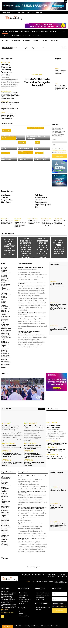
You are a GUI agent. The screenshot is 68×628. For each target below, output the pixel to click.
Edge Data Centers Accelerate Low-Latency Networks (30, 523)
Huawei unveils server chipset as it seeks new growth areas (10, 103)
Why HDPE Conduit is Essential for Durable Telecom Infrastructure (57, 284)
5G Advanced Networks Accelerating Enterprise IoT (5, 351)
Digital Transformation (7, 138)
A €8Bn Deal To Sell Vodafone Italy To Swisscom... (60, 72)
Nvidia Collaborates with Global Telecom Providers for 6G (6, 325)
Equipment (53, 281)
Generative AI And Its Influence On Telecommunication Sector (61, 87)
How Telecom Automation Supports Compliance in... (5, 482)
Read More (4, 609)
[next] (65, 48)
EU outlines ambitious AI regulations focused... (4, 530)
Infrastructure (5, 107)
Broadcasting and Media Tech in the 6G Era (30, 267)
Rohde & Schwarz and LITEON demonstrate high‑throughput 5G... (43, 201)
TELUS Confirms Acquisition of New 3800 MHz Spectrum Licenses (5, 364)
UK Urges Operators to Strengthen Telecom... (5, 489)
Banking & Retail (30, 423)
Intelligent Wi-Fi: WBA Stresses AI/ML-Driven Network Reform (31, 539)
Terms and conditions (59, 150)
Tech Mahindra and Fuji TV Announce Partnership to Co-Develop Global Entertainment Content (33, 455)
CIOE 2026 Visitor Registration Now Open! (7, 198)
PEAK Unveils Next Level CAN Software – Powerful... (34, 222)
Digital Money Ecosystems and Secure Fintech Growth (34, 427)
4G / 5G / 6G (5, 62)
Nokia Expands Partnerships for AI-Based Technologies (5, 318)
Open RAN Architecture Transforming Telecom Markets (5, 343)
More (38, 36)
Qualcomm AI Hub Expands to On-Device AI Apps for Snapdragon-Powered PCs (34, 463)
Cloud (37, 142)
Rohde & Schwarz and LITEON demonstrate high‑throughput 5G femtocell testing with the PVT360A (6, 335)
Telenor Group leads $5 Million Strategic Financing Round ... (7, 222)
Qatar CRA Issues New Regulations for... (4, 495)
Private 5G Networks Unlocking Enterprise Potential (6, 69)
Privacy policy (61, 152)
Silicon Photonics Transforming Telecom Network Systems (56, 457)
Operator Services (6, 91)
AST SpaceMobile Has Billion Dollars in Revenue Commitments (32, 492)
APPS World (6, 451)
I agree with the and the (59, 150)
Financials (43, 31)
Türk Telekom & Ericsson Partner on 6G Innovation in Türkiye (5, 311)
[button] (64, 31)
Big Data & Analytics (35, 128)
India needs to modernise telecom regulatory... (5, 537)
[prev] (62, 48)
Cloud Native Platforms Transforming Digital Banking (11, 446)
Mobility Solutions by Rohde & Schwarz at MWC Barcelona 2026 (58, 329)
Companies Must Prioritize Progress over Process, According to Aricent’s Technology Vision (9, 116)
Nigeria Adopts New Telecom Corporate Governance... (5, 508)
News (11, 31)
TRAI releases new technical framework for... (5, 525)
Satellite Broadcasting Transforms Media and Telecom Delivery (10, 427)
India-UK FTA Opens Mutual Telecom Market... (5, 514)
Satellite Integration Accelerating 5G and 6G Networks (6, 294)
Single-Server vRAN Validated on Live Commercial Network (29, 331)
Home (5, 31)
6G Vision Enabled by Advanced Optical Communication (30, 48)
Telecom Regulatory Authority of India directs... (5, 543)
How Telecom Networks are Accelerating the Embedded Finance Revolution (32, 447)
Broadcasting (7, 423)
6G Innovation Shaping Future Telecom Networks (5, 357)
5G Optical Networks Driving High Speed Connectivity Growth (5, 278)
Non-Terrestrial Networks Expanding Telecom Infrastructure (5, 286)
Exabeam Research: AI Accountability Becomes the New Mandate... (20, 224)
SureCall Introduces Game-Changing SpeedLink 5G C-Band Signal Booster (12, 454)
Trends (34, 31)
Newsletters (21, 12)
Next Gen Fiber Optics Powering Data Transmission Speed (56, 443)
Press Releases (22, 31)
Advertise (39, 12)
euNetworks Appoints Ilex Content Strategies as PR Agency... (47, 223)
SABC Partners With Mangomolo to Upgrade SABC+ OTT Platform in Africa (12, 463)
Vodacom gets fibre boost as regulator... (5, 520)
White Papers (28, 36)
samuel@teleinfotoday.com (7, 612)
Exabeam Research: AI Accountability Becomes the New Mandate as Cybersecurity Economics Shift (32, 507)
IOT (56, 83)
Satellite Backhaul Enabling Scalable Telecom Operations (4, 303)
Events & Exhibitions (12, 36)
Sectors (53, 31)
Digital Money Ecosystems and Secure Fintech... (6, 477)
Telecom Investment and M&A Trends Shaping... (5, 501)
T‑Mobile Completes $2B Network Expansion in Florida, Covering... (60, 223)
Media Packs (30, 12)
